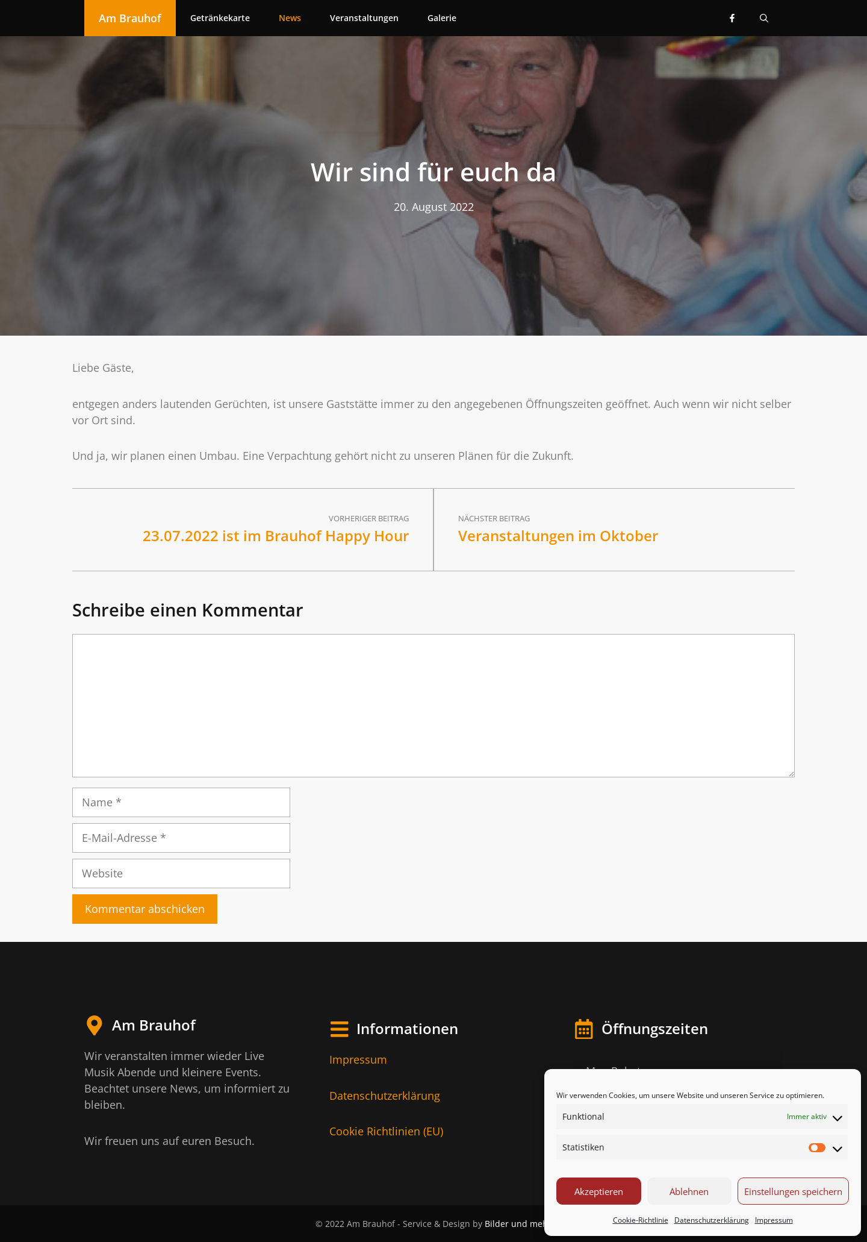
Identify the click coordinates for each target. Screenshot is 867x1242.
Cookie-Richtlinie (640, 1220)
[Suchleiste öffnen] (764, 18)
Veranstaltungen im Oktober (558, 535)
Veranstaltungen (364, 18)
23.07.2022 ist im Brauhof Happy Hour (276, 535)
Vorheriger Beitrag (369, 518)
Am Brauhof (130, 18)
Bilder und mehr (518, 1223)
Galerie (441, 18)
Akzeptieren (598, 1191)
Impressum (774, 1220)
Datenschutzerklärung (711, 1220)
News (290, 18)
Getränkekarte (220, 18)
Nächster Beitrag (494, 518)
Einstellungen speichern (793, 1191)
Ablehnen (689, 1191)
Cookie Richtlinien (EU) (386, 1131)
